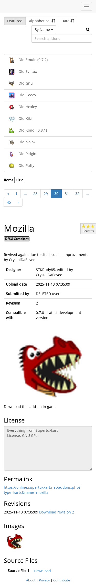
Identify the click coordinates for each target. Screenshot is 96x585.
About (31, 580)
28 (35, 193)
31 (67, 193)
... (25, 193)
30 (56, 193)
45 (9, 202)
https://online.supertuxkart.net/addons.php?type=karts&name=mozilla (42, 490)
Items (14, 180)
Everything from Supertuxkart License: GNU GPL (48, 448)
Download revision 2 (56, 512)
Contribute (61, 580)
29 (46, 193)
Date (67, 20)
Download (42, 570)
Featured (15, 20)
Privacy (44, 580)
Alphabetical (42, 20)
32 (77, 193)
